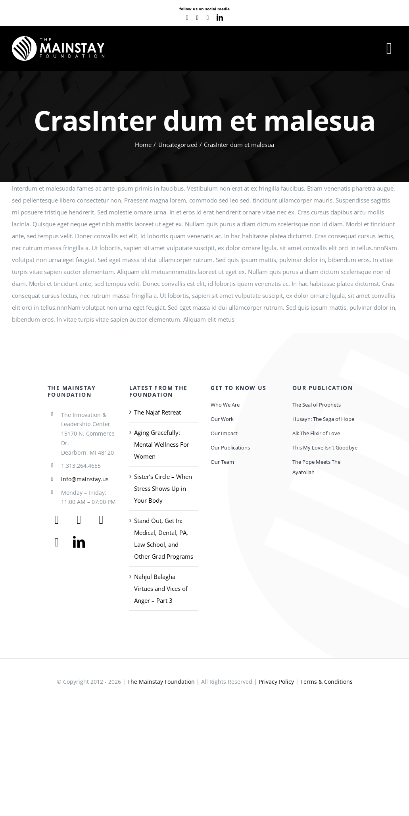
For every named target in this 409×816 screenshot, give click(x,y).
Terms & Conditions (326, 681)
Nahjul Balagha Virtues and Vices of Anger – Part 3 (161, 588)
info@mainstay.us (85, 479)
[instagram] (207, 18)
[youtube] (197, 18)
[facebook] (187, 18)
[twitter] (79, 520)
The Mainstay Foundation (161, 681)
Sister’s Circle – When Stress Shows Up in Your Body (163, 488)
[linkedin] (220, 17)
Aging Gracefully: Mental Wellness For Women (161, 444)
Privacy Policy (276, 681)
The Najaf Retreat (157, 412)
